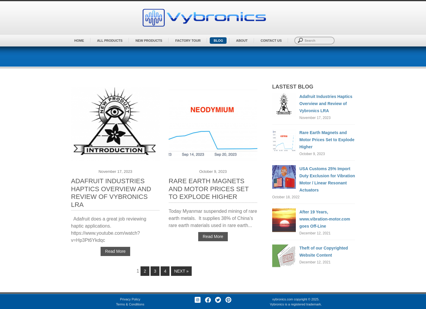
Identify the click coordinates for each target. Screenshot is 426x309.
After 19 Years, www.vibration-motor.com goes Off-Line (324, 219)
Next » (181, 271)
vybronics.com (282, 299)
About (242, 40)
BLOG (218, 40)
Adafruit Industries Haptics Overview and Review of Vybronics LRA (111, 192)
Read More (115, 251)
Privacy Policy (130, 299)
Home (79, 40)
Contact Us (271, 40)
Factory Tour (188, 40)
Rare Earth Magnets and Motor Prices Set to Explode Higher (209, 188)
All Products (109, 40)
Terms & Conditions (130, 304)
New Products (148, 40)
